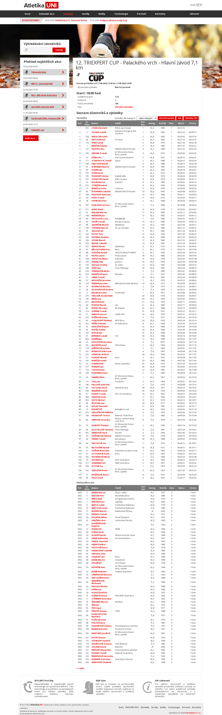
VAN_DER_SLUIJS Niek (102, 295)
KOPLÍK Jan (97, 332)
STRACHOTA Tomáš (101, 160)
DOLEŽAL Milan (99, 517)
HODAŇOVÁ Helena (101, 625)
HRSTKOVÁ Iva (99, 443)
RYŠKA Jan (96, 589)
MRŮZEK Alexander (101, 650)
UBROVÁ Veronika (101, 419)
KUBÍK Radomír (99, 571)
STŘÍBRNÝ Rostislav (101, 598)
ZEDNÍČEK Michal (100, 224)
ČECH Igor (96, 608)
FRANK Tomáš (98, 438)
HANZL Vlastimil (100, 541)
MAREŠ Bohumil (99, 629)
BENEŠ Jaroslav (99, 188)
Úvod (27, 13)
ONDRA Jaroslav (100, 283)
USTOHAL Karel (99, 387)
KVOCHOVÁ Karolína (102, 342)
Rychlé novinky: (31, 20)
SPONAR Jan (98, 459)
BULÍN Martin (98, 182)
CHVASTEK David (100, 179)
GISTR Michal (98, 400)
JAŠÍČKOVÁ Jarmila (101, 348)
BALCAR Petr (98, 495)
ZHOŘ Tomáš (98, 221)
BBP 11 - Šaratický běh (42, 83)
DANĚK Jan (97, 339)
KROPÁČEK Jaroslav (101, 280)
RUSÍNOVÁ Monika (101, 286)
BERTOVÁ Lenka (100, 508)
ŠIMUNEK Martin (100, 601)
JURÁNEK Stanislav (101, 659)
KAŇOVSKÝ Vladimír (101, 662)
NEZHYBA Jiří (98, 302)
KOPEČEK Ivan (98, 567)
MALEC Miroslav (99, 136)
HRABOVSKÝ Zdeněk (102, 550)
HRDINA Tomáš (99, 153)
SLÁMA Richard (99, 595)
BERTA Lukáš (98, 505)
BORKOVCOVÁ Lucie (101, 351)
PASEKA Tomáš (99, 653)
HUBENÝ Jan (98, 366)
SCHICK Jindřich (99, 592)
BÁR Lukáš (97, 498)
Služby (101, 13)
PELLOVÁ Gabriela (101, 384)
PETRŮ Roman (99, 637)
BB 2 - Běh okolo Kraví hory (44, 95)
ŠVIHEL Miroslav (99, 308)
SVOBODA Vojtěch (101, 640)
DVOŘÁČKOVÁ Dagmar (99, 524)
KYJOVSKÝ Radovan (101, 194)
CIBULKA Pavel (99, 397)
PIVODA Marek (99, 305)
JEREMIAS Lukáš (99, 335)
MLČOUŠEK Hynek (100, 447)
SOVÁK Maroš (98, 240)
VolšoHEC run (37, 130)
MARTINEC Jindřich (101, 633)
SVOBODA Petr (99, 200)
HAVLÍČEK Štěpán (100, 326)
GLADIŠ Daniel (99, 535)
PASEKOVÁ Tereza (101, 415)
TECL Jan (96, 381)
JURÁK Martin (98, 559)
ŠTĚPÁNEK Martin (100, 166)
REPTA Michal (98, 139)
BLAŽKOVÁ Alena (100, 474)
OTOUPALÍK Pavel (100, 453)
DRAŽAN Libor (99, 520)
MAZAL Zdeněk (99, 243)
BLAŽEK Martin (99, 511)
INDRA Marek (98, 246)
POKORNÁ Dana (99, 372)
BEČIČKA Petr (98, 501)
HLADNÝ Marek (99, 357)
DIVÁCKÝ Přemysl (100, 425)
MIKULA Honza (99, 314)
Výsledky (68, 13)
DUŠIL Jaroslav (99, 619)
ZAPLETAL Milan (100, 258)
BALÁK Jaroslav (99, 292)
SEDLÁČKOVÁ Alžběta (102, 412)
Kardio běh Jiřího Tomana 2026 (46, 118)
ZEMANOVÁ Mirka (100, 271)
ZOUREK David (99, 646)
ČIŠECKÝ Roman (99, 611)
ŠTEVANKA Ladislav (101, 191)
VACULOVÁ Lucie (100, 218)
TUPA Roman (98, 369)
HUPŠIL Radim (98, 329)
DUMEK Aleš (97, 363)
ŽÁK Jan (95, 604)
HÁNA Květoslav (100, 538)
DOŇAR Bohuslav (100, 450)
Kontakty (160, 13)
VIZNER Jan (97, 169)
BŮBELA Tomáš (99, 514)
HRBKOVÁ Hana (99, 432)
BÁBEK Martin (99, 492)
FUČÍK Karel (97, 173)
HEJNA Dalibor (99, 544)
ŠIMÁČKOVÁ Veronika (102, 656)
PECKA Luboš (98, 255)
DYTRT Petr (97, 234)
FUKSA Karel (98, 532)
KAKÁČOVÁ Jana (99, 274)
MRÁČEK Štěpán (99, 145)
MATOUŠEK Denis (100, 577)
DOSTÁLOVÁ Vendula (102, 429)
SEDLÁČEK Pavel (99, 470)
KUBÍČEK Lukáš (99, 360)
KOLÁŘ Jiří (97, 563)
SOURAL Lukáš (99, 132)
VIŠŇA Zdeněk (99, 323)
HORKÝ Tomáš (99, 393)
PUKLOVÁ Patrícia (100, 205)
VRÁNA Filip (97, 261)
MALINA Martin (99, 212)
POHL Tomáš (98, 197)
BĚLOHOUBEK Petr (101, 249)
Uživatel (194, 13)
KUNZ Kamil (97, 209)
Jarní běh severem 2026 (42, 107)
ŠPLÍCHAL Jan (98, 403)
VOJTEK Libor (98, 148)
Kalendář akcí (46, 13)
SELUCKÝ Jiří (97, 231)
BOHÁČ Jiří (97, 409)
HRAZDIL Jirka (98, 553)
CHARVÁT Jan (98, 556)
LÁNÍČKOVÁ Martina (102, 574)
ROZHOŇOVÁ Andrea (102, 289)
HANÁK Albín (98, 377)
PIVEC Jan (96, 268)
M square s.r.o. (193, 712)
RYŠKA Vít (96, 157)
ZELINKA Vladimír (100, 237)
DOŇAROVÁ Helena (101, 435)
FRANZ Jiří (96, 529)
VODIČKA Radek (99, 252)
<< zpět (80, 668)
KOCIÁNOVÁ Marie (101, 456)
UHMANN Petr (99, 463)
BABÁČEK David (99, 390)
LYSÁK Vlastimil (99, 127)
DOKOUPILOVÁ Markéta (99, 615)
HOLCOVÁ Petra (100, 547)
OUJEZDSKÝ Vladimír (102, 320)
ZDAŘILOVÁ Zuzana (102, 643)
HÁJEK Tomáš (98, 277)
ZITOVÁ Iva (97, 466)
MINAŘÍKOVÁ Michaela (98, 582)
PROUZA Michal (99, 586)
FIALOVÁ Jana (98, 622)
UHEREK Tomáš (99, 311)
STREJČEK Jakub (99, 185)
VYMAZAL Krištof (100, 354)
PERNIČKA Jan (98, 215)
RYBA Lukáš (97, 142)
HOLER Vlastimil (100, 406)
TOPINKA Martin (100, 227)
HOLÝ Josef (97, 477)
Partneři (141, 13)
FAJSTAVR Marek (100, 163)
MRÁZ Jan (96, 298)
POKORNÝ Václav (100, 176)
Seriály (85, 13)
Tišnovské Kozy (38, 72)
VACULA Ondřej (99, 264)
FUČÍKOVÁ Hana (99, 317)
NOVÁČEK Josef (99, 345)
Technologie (121, 13)
